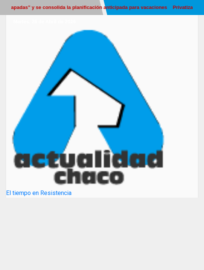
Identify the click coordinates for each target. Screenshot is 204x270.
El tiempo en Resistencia (39, 192)
